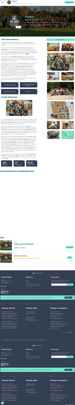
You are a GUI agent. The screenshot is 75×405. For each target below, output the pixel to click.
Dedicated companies (26, 2)
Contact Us (68, 297)
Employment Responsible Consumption (10, 315)
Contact (27, 282)
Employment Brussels (30, 311)
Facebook (37, 25)
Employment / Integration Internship (9, 328)
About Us (28, 280)
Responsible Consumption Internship (9, 324)
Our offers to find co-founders (32, 286)
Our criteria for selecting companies (33, 284)
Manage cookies (43, 339)
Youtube (50, 25)
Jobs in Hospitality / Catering (56, 318)
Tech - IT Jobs (53, 316)
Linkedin (56, 25)
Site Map (37, 339)
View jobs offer (60, 39)
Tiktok (61, 25)
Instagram (44, 25)
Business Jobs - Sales (55, 311)
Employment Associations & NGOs (9, 313)
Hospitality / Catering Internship (57, 326)
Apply (69, 257)
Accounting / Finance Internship (57, 324)
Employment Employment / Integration (10, 318)
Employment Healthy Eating (7, 311)
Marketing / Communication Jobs (57, 313)
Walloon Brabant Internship (32, 320)
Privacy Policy (32, 339)
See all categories (69, 332)
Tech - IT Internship (54, 328)
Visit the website (29, 25)
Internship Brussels (30, 316)
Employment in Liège (30, 313)
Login (70, 2)
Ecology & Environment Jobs (8, 316)
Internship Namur (29, 318)
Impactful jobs (16, 2)
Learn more (69, 247)
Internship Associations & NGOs (8, 323)
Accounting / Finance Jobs (55, 315)
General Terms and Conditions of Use (22, 339)
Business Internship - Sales (56, 321)
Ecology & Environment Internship (9, 326)
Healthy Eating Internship (7, 321)
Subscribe (70, 284)
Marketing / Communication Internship (58, 323)
